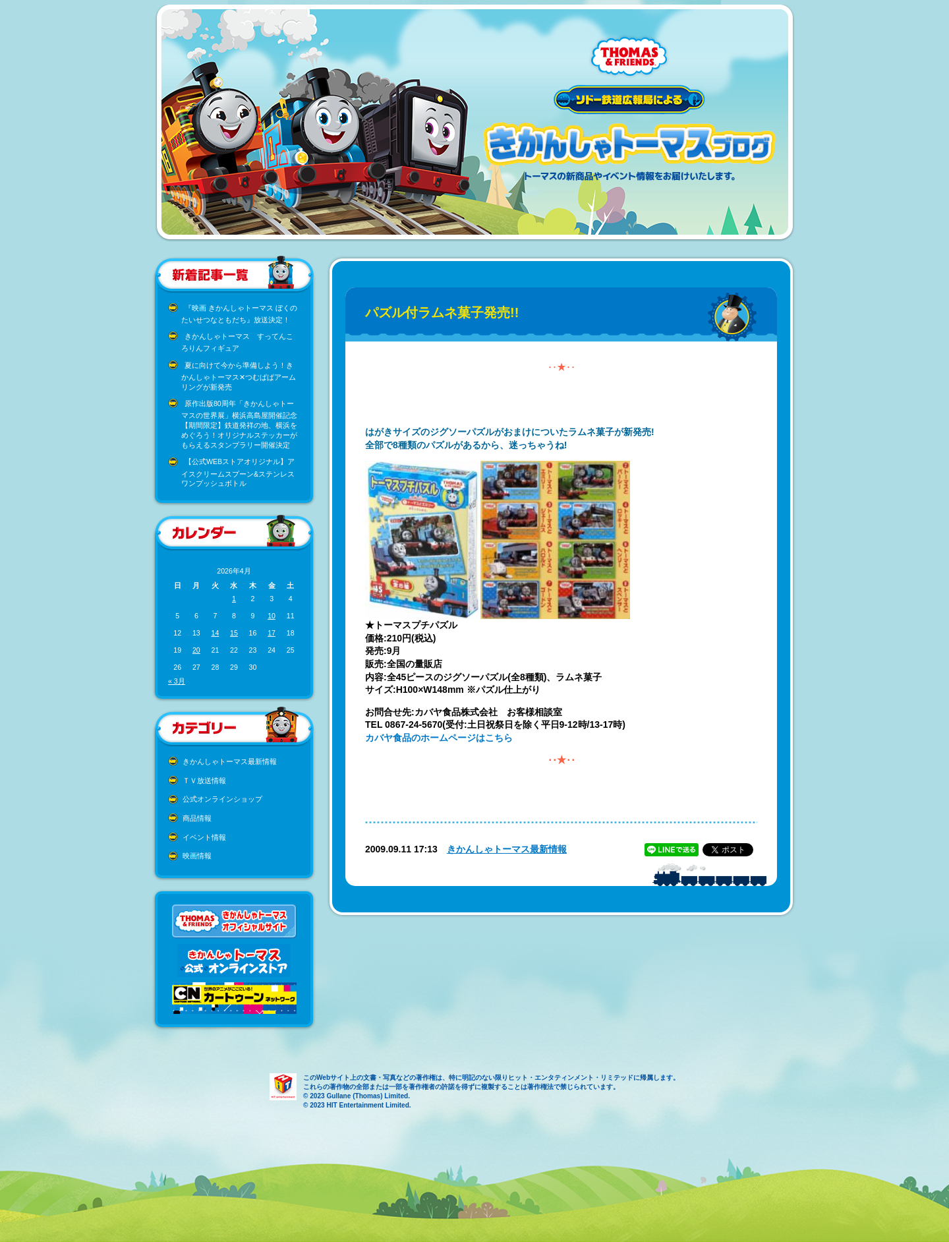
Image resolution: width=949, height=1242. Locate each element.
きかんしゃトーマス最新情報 (230, 761)
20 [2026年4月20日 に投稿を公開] (196, 650)
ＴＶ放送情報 (204, 780)
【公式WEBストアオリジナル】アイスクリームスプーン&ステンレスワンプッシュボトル (238, 472)
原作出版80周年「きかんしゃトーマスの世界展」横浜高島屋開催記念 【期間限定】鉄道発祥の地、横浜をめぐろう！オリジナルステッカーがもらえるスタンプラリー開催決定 (239, 424)
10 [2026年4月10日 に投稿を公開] (271, 616)
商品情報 (197, 818)
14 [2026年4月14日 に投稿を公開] (215, 633)
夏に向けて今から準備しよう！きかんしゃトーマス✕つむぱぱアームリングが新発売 (238, 376)
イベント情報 (204, 837)
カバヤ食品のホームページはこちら (439, 737)
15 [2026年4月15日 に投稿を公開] (234, 633)
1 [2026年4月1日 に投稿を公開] (234, 599)
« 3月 (176, 681)
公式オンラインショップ (222, 799)
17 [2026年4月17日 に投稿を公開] (271, 633)
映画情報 (197, 856)
